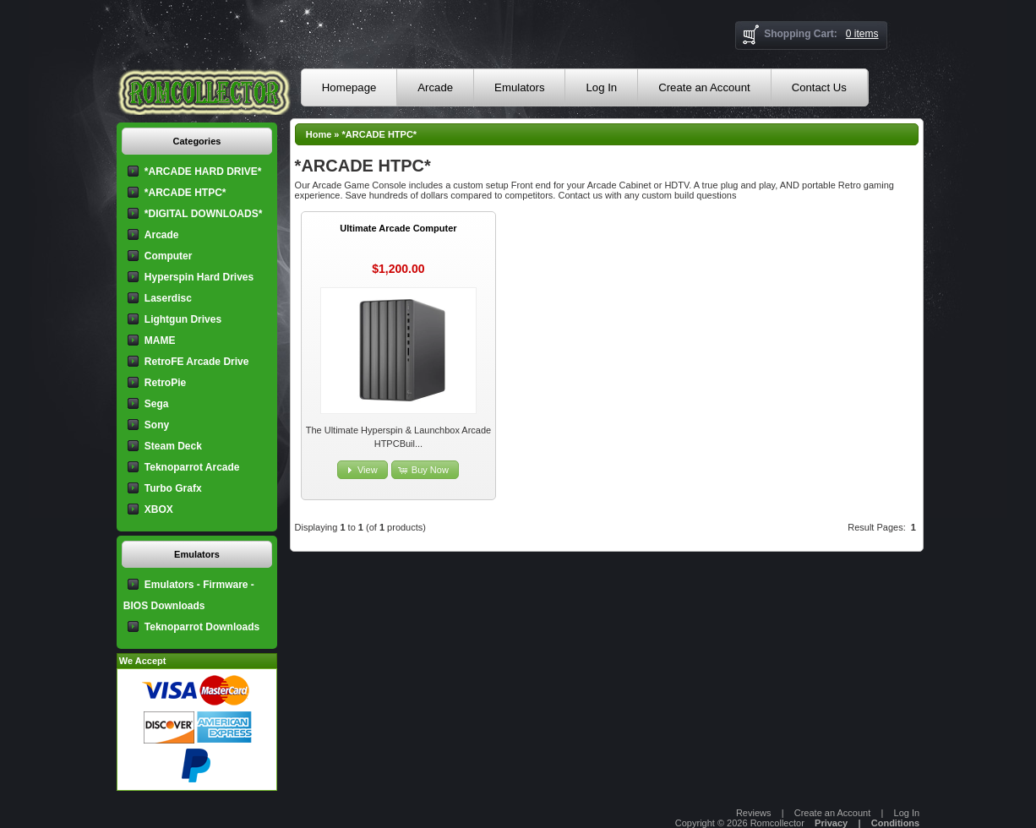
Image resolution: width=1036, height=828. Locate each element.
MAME (160, 340)
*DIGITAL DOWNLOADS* (203, 214)
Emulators (519, 87)
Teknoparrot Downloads (201, 627)
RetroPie (165, 383)
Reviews (754, 813)
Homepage (349, 87)
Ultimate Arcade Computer (398, 228)
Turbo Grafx (173, 488)
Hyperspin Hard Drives (199, 277)
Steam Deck (173, 446)
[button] (362, 470)
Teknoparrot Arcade (192, 467)
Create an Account (704, 87)
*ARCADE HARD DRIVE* (203, 171)
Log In (601, 87)
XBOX (158, 509)
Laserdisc (168, 298)
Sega (156, 404)
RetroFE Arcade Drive (196, 362)
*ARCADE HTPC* (379, 134)
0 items (862, 34)
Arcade (435, 87)
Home (319, 134)
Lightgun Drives (182, 319)
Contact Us (819, 87)
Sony (156, 425)
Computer (168, 256)
